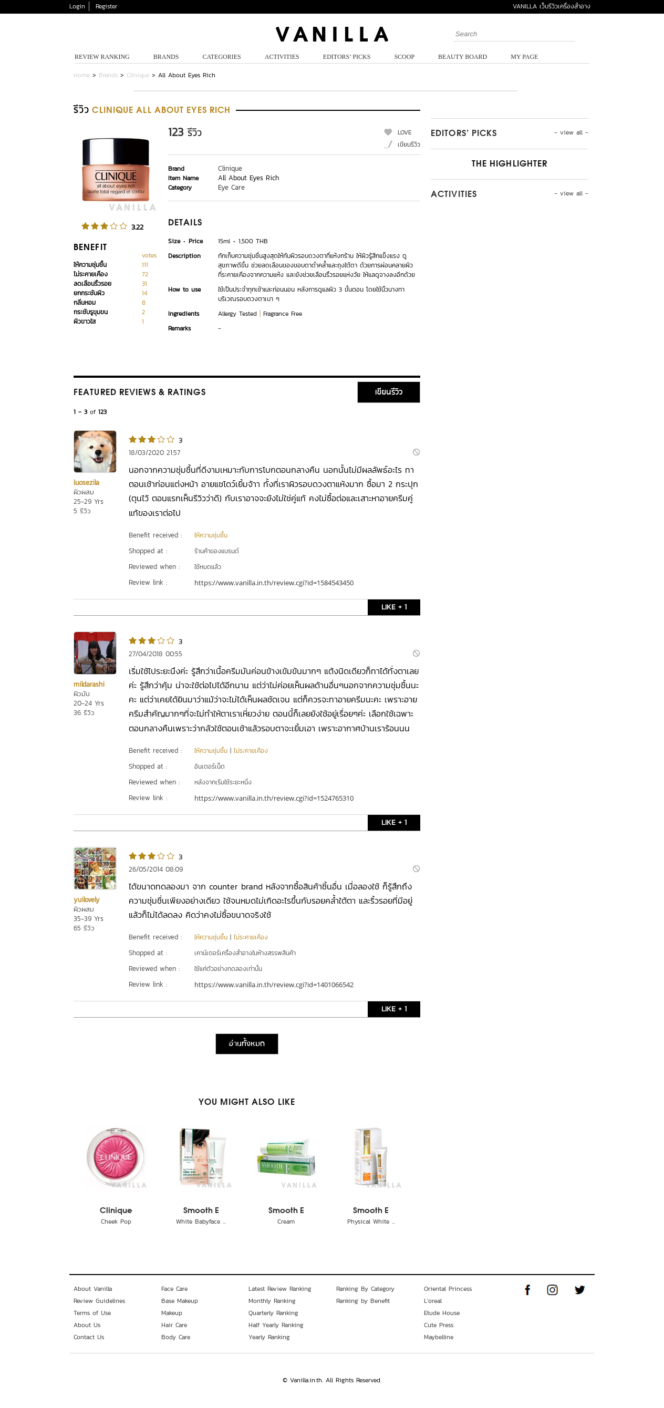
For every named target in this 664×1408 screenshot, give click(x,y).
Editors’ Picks (347, 56)
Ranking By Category (365, 1288)
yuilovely (87, 900)
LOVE (405, 132)
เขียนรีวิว (409, 144)
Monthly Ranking (272, 1301)
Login (77, 6)
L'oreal (433, 1301)
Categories (221, 56)
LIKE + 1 (394, 607)
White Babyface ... (201, 1221)
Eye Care (231, 187)
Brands (166, 56)
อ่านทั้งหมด (247, 1044)
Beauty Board (462, 56)
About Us (87, 1325)
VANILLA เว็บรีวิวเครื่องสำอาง (551, 6)
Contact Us (89, 1337)
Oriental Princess (448, 1288)
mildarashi (89, 684)
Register (106, 6)
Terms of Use (92, 1313)
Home (82, 75)
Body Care (175, 1337)
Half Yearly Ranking (276, 1325)
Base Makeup (179, 1301)
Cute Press (438, 1325)
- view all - (571, 132)
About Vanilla (93, 1288)
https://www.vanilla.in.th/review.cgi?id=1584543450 (274, 582)
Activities (282, 56)
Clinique (138, 75)
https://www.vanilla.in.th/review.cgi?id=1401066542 (274, 984)
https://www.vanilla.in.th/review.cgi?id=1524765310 (274, 798)
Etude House (442, 1313)
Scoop (404, 56)
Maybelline (438, 1337)
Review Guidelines (99, 1301)
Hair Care (174, 1325)
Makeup (171, 1313)
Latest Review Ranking (280, 1288)
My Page (524, 56)
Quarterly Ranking (273, 1313)
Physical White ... (371, 1221)
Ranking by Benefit (363, 1301)
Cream (286, 1221)
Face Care (174, 1288)
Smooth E (201, 1211)
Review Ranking (102, 56)
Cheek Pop (116, 1221)
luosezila (86, 483)
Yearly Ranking (269, 1337)
